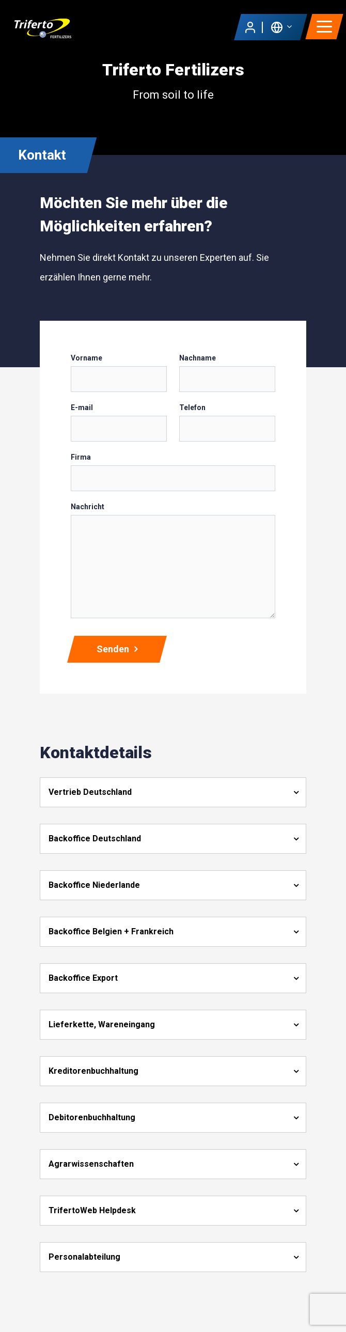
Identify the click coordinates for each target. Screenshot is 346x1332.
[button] (281, 26)
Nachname (197, 358)
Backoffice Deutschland (95, 838)
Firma (81, 457)
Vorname (86, 358)
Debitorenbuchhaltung (92, 1117)
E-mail (82, 407)
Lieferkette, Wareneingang (102, 1024)
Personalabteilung (84, 1257)
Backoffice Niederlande (94, 885)
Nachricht (87, 507)
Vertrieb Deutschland (90, 792)
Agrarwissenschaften (91, 1164)
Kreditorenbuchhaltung (93, 1071)
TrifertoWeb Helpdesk (92, 1210)
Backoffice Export (83, 978)
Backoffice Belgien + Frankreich (111, 931)
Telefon (192, 407)
